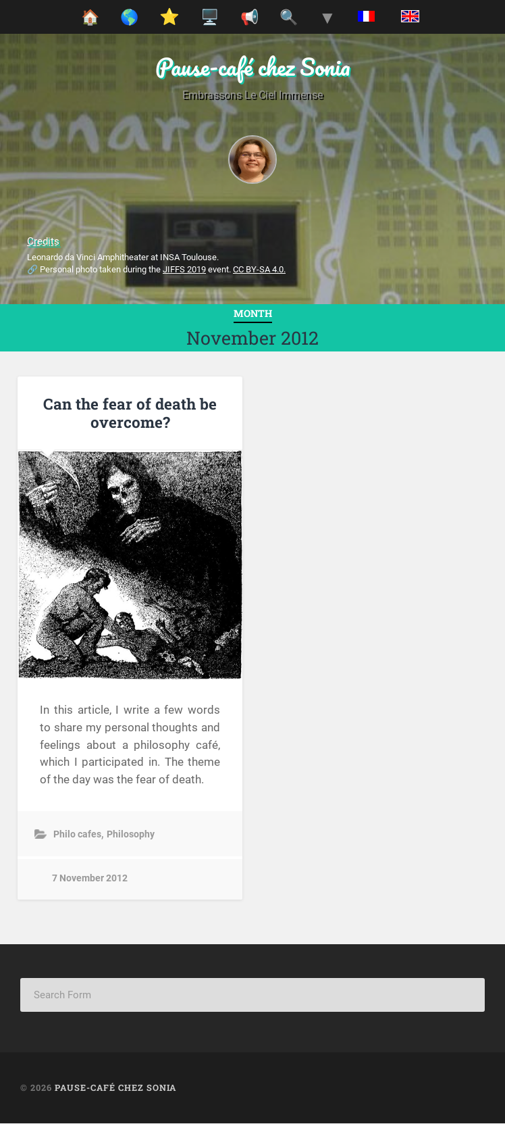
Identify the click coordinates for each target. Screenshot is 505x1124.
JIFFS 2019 (184, 269)
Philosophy (131, 834)
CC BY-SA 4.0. (259, 269)
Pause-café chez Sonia (252, 66)
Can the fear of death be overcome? (130, 412)
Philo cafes (77, 834)
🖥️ (210, 17)
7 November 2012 (90, 878)
